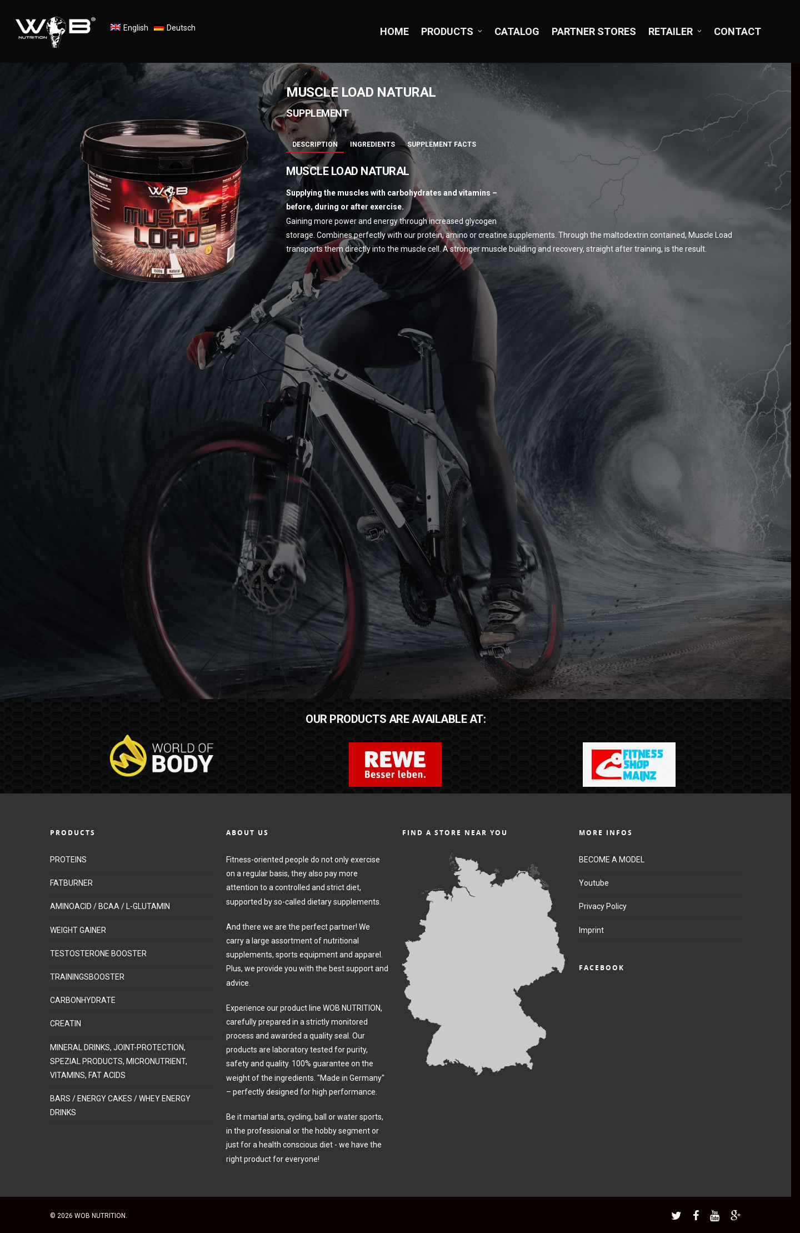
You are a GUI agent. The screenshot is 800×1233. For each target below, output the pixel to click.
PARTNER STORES (594, 31)
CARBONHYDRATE (83, 1000)
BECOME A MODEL (611, 859)
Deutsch (181, 27)
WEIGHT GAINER (78, 930)
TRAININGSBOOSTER (87, 976)
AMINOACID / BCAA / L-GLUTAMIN (110, 906)
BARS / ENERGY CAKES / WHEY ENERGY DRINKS (120, 1105)
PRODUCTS (452, 31)
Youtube (594, 882)
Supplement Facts (441, 144)
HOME (394, 31)
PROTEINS (68, 859)
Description (315, 144)
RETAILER (675, 31)
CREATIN (65, 1023)
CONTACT (737, 31)
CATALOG (516, 31)
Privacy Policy (603, 906)
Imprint (591, 930)
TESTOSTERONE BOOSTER (98, 953)
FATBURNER (71, 882)
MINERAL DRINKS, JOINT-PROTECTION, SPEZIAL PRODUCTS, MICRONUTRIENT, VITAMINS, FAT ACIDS (118, 1061)
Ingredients (372, 144)
